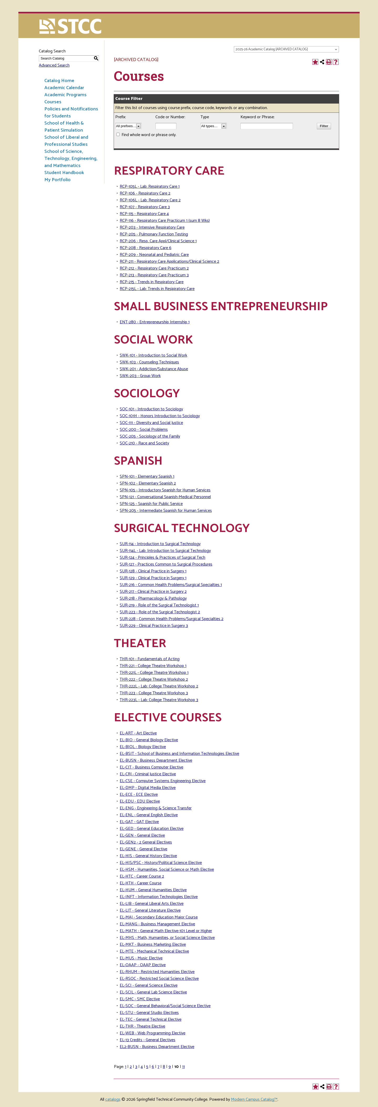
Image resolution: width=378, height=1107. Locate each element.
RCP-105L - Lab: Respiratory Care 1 (150, 186)
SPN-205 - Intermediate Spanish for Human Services (166, 510)
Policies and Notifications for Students (71, 112)
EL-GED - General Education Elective (151, 828)
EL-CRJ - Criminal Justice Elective (148, 774)
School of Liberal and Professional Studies (66, 140)
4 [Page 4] (142, 1066)
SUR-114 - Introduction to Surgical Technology (160, 543)
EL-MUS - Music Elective (141, 958)
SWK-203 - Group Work (140, 375)
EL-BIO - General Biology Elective (149, 740)
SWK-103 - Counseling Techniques (149, 362)
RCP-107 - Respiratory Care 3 (145, 207)
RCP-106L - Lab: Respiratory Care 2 (150, 200)
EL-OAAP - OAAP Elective (143, 965)
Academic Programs (65, 95)
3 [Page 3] (136, 1066)
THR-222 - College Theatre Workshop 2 (154, 679)
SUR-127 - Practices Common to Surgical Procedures (166, 564)
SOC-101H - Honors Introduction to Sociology (160, 416)
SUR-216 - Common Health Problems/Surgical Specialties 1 (171, 584)
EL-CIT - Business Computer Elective (151, 767)
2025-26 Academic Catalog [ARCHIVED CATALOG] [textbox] (271, 49)
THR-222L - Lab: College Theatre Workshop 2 (159, 686)
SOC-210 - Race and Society (144, 443)
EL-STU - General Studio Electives (149, 1012)
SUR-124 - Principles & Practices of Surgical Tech (162, 557)
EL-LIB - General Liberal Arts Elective (151, 903)
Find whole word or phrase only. (149, 134)
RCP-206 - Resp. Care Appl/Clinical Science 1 (158, 241)
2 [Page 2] (131, 1066)
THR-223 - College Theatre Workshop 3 (154, 693)
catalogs (112, 1099)
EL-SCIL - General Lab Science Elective (153, 992)
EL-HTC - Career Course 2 (142, 876)
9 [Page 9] (170, 1066)
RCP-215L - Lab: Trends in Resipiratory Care (157, 288)
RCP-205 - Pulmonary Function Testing (154, 234)
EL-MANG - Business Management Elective (157, 924)
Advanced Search (54, 65)
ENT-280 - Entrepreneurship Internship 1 (155, 322)
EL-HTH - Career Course (140, 883)
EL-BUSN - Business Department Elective (156, 760)
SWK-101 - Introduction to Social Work (153, 355)
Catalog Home (59, 81)
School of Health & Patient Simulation (64, 126)
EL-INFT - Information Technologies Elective (159, 896)
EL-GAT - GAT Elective (139, 821)
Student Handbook (64, 173)
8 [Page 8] (164, 1066)
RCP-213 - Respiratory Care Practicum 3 (154, 275)
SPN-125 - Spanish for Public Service (151, 503)
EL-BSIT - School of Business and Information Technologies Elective (179, 753)
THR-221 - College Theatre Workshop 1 (153, 665)
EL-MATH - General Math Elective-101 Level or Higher (166, 930)
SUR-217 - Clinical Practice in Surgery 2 (153, 591)
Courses (52, 102)
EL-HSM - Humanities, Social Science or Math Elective (167, 869)
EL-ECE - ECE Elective (139, 794)
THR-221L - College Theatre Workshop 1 (154, 672)
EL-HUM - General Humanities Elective (153, 890)
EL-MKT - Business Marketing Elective (153, 944)
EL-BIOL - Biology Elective (143, 746)
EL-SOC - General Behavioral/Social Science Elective (165, 1005)
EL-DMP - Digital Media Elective (148, 787)
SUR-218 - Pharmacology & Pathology (153, 598)
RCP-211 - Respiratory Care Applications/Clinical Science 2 (169, 261)
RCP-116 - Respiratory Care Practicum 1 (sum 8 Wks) (165, 220)
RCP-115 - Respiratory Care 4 (144, 213)
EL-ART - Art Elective (138, 733)
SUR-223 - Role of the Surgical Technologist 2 (160, 612)
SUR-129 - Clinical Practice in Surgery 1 (153, 578)
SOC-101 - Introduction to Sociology (151, 409)
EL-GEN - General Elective (142, 835)
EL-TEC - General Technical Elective (150, 1019)
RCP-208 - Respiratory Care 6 (145, 247)
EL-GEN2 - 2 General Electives (146, 842)
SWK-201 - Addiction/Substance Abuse (154, 369)
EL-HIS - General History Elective (148, 855)
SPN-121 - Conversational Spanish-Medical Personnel (165, 497)
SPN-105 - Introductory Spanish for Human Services (165, 490)
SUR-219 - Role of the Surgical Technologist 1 (159, 605)
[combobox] (286, 49)
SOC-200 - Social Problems (144, 429)
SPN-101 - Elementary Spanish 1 (147, 476)
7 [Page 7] (158, 1066)
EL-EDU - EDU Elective (140, 801)
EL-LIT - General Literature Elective (150, 910)
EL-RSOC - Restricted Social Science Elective (159, 978)
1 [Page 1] (125, 1066)
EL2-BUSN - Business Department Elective (157, 1046)
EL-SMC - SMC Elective (140, 999)
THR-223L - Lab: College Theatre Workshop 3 (159, 699)
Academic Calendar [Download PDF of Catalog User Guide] (64, 88)
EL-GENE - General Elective (143, 849)
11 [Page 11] (183, 1066)
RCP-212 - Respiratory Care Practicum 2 (154, 268)
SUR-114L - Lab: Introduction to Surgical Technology (165, 550)
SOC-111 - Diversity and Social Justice (151, 422)
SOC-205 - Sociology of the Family (150, 436)
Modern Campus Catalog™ (254, 1099)
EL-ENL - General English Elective (149, 815)
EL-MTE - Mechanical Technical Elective (154, 951)
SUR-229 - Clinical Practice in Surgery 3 (154, 625)
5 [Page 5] (147, 1066)
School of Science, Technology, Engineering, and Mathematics (70, 159)
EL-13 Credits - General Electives (147, 1040)
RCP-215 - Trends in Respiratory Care (151, 282)
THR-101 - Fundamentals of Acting (150, 659)
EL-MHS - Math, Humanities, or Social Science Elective (167, 937)
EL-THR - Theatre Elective (142, 1026)
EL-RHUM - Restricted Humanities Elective (157, 971)
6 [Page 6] (153, 1066)
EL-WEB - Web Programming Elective (152, 1033)
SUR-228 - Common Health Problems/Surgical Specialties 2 (171, 618)
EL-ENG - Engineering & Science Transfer (156, 808)
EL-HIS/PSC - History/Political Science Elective (161, 862)
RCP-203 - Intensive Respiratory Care (152, 227)
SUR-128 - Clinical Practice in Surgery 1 (153, 571)
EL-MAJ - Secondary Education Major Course (159, 917)
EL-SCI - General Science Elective (148, 985)
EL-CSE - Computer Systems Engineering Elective (163, 780)
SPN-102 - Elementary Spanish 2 (148, 483)
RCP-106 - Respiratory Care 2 (145, 193)
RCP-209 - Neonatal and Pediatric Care (154, 254)
